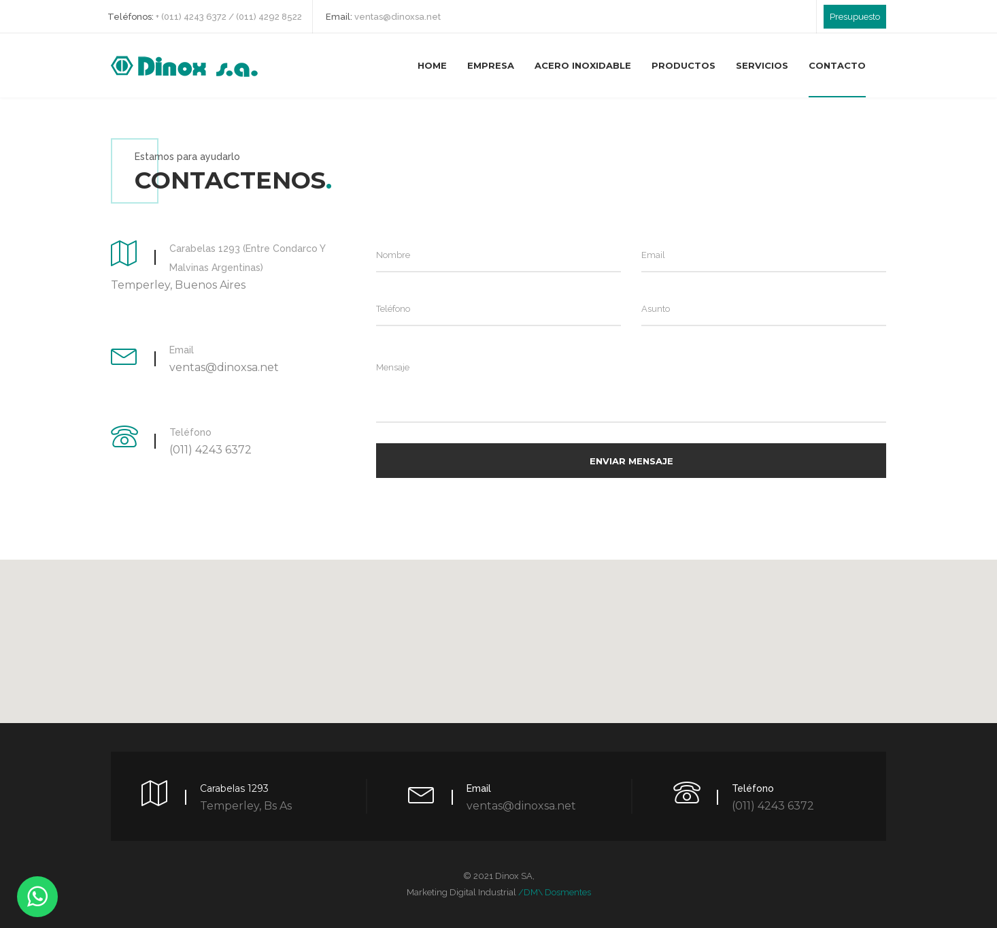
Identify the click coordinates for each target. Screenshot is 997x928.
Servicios (762, 65)
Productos (683, 65)
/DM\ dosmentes (554, 892)
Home (432, 65)
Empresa (490, 65)
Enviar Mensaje (631, 460)
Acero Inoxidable (583, 65)
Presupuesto (855, 17)
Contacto (837, 65)
